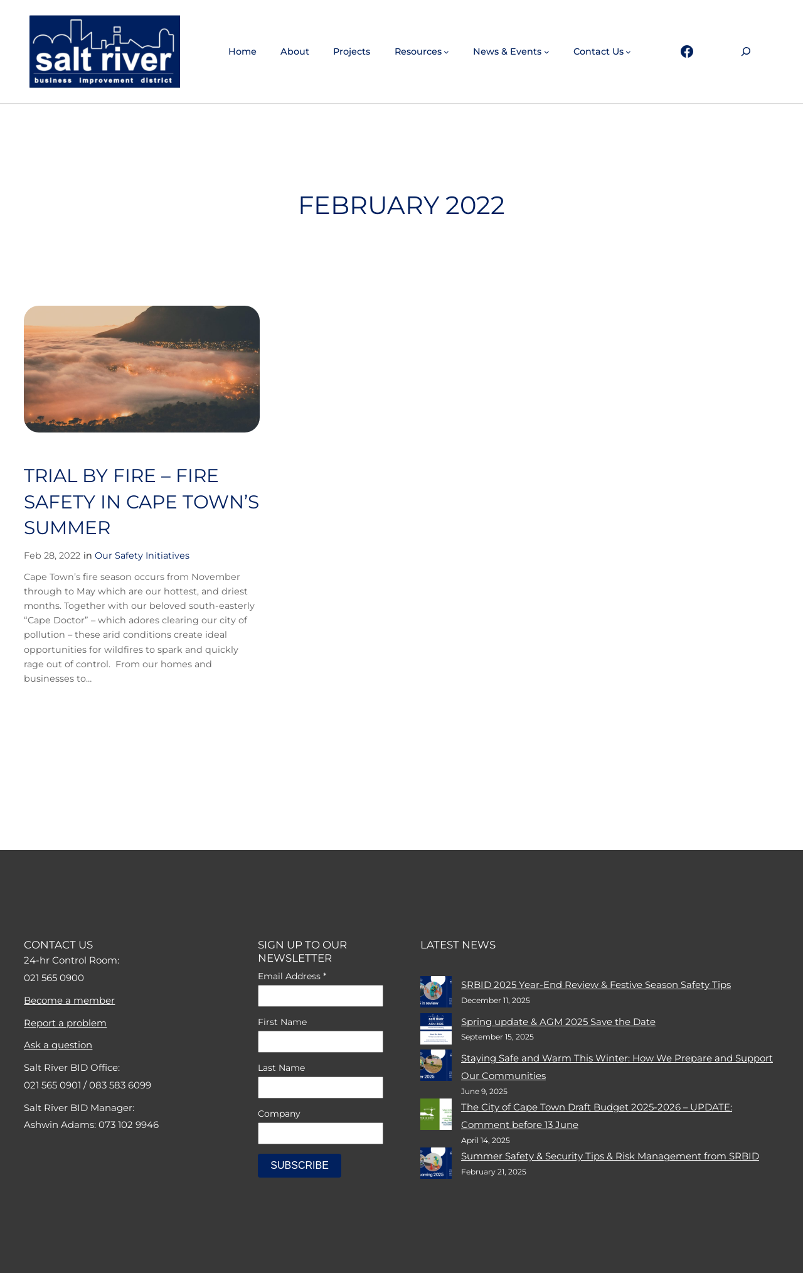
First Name (282, 1022)
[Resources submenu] (446, 52)
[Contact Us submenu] (628, 52)
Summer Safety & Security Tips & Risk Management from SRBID (610, 1156)
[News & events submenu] (547, 52)
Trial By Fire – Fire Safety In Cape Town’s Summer (141, 501)
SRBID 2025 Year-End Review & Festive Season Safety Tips (596, 985)
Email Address (292, 976)
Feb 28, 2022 (52, 555)
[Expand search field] (746, 51)
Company (279, 1113)
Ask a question (58, 1045)
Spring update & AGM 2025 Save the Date (558, 1022)
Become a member (69, 1000)
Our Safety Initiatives (142, 555)
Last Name (281, 1067)
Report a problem (65, 1023)
